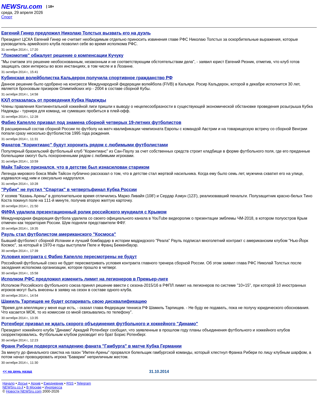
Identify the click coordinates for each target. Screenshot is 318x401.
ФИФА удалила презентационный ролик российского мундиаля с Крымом (84, 211)
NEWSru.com (21, 6)
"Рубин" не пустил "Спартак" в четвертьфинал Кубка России (69, 189)
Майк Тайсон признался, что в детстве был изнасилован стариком (75, 167)
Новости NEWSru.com (23, 391)
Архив (35, 383)
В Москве (33, 387)
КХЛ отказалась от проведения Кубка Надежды (53, 100)
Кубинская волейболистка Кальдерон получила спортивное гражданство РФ (87, 77)
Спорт (6, 17)
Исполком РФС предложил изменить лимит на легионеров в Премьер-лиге (84, 279)
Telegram (84, 383)
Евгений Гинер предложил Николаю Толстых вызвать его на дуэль (76, 33)
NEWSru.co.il (12, 387)
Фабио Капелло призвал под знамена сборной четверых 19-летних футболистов (91, 122)
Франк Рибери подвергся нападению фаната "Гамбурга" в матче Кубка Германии (91, 346)
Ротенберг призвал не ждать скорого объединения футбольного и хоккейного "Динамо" (99, 323)
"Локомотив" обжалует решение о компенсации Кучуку (62, 55)
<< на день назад (17, 371)
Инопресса (53, 387)
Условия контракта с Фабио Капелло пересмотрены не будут (69, 256)
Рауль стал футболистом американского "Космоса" (58, 234)
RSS (70, 383)
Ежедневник (53, 383)
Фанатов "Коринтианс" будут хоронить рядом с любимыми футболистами (84, 144)
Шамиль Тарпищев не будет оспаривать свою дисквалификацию (74, 301)
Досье (23, 383)
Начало (8, 383)
